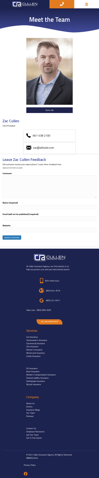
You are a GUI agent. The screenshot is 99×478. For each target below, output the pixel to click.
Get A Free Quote (34, 437)
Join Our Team (32, 434)
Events (29, 406)
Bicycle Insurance (33, 384)
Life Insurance (32, 346)
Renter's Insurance (34, 349)
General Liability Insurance (37, 377)
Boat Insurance (32, 371)
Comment (7, 173)
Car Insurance (32, 336)
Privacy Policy (30, 465)
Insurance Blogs (33, 409)
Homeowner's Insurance (36, 340)
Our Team (30, 412)
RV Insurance (32, 368)
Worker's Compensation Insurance (41, 374)
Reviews (30, 416)
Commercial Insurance (35, 343)
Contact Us (31, 428)
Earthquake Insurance (35, 381)
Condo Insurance (33, 356)
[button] (49, 110)
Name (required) (10, 202)
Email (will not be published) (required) (20, 214)
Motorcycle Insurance (35, 352)
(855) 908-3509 (44, 310)
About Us (30, 403)
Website (6, 225)
